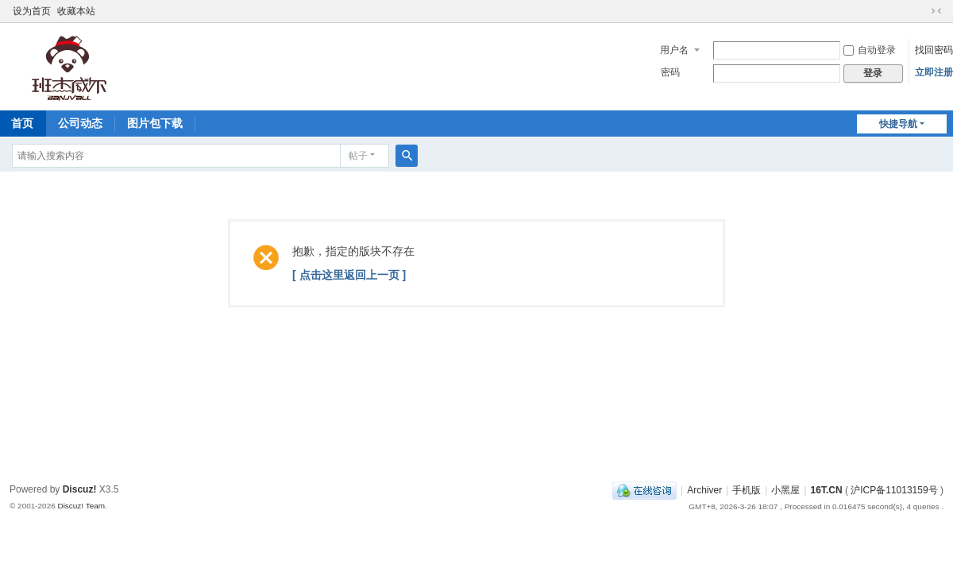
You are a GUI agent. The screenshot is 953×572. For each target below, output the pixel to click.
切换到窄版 (936, 11)
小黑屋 (785, 490)
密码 (670, 72)
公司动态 (80, 123)
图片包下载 (155, 123)
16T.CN (827, 490)
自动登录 (869, 50)
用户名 (674, 50)
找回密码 (934, 50)
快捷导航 (898, 123)
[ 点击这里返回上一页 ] (349, 275)
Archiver (704, 490)
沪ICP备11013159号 (894, 490)
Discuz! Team (81, 505)
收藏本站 (76, 11)
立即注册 (934, 72)
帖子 (358, 155)
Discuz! (80, 489)
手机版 (746, 490)
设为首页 (32, 11)
